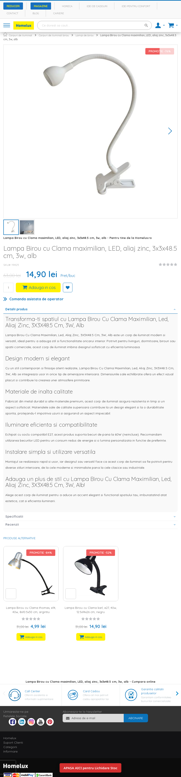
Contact (12, 13)
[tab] (90, 310)
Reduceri (13, 6)
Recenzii (12, 525)
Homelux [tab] (9, 738)
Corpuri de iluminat (20, 35)
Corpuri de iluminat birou (54, 35)
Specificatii (14, 517)
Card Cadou (91, 691)
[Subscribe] (135, 718)
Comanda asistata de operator (36, 299)
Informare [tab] (10, 751)
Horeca (67, 6)
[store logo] (23, 25)
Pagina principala (5, 34)
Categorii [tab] (10, 747)
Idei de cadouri (97, 6)
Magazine (41, 6)
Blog (36, 13)
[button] (168, 131)
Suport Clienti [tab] (13, 743)
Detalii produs (16, 309)
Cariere (58, 13)
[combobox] (94, 25)
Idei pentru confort (136, 6)
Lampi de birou (85, 35)
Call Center (32, 691)
